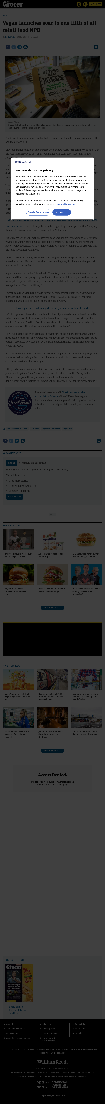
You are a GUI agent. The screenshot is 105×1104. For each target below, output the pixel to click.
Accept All (62, 212)
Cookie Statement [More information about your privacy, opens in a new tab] (66, 203)
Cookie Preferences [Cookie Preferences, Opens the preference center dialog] (38, 212)
